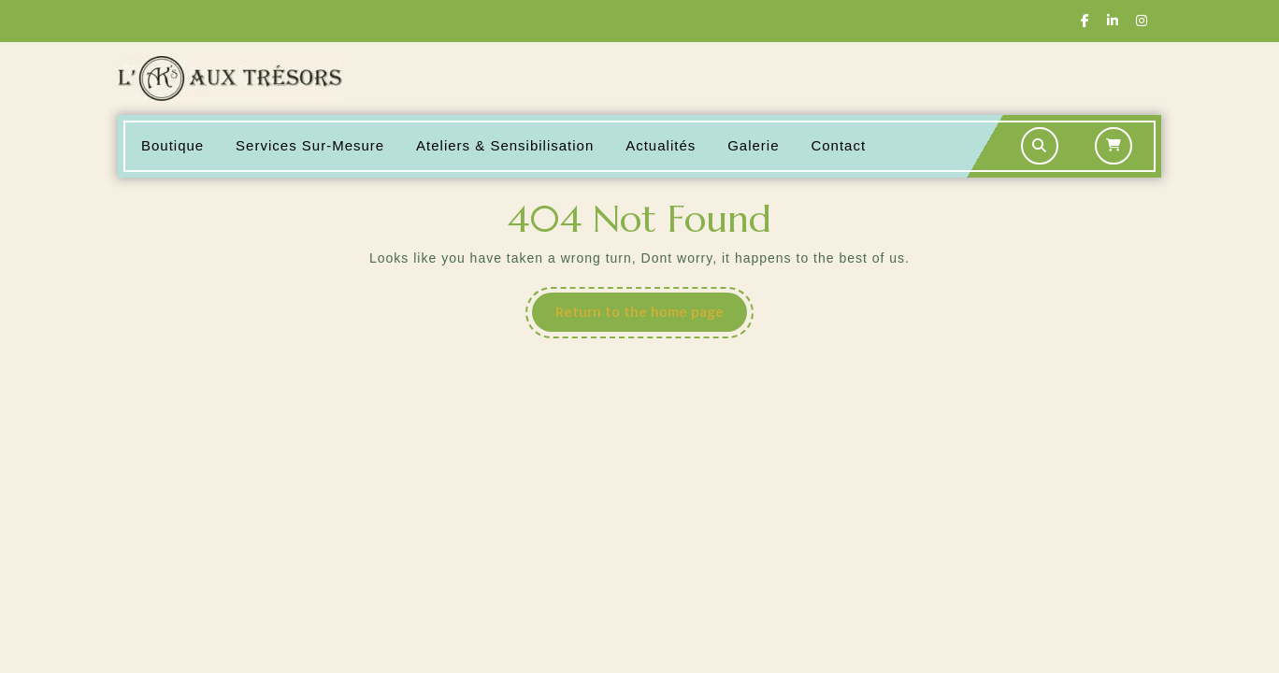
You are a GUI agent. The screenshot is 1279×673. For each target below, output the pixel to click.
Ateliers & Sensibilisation (505, 145)
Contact (838, 145)
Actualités (660, 145)
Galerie (753, 145)
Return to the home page (651, 317)
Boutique (172, 145)
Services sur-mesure (310, 145)
